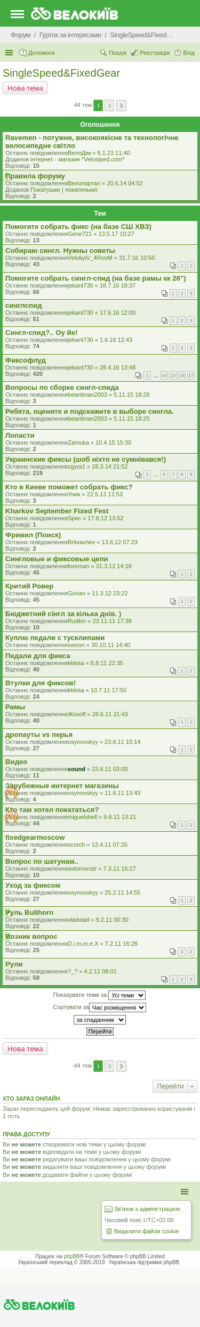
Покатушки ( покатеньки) (64, 189)
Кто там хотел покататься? (52, 810)
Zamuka (78, 442)
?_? (72, 971)
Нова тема (25, 88)
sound (76, 769)
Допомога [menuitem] (41, 53)
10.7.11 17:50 (108, 690)
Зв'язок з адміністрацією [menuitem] (147, 1209)
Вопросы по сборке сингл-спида (62, 387)
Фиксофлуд (25, 360)
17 (191, 375)
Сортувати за (99, 1007)
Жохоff (76, 714)
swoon (76, 645)
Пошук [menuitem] (117, 53)
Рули (13, 964)
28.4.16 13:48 (117, 367)
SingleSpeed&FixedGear (61, 73)
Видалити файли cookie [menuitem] (146, 1231)
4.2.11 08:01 (100, 971)
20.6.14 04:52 (124, 183)
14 (164, 375)
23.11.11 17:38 (112, 621)
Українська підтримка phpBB (144, 1262)
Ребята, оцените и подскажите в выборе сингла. (89, 411)
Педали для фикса (37, 656)
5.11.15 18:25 (131, 418)
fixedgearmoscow (35, 837)
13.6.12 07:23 (120, 542)
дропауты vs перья (39, 735)
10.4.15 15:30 (113, 442)
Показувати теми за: (99, 995)
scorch (76, 844)
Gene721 (80, 234)
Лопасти (20, 435)
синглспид (23, 305)
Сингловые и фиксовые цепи (56, 559)
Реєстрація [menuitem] (155, 53)
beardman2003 (87, 394)
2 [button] (109, 105)
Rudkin (77, 621)
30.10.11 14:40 (110, 645)
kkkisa (76, 663)
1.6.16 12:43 (116, 340)
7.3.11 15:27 (119, 868)
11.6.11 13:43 (122, 793)
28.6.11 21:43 (110, 714)
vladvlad (78, 919)
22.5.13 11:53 (105, 494)
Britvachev (81, 542)
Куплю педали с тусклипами (55, 638)
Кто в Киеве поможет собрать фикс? (69, 487)
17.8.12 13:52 (105, 518)
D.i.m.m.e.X (83, 943)
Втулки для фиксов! (40, 683)
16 (182, 375)
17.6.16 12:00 (117, 312)
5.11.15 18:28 (131, 394)
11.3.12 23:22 (109, 593)
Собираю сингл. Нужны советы (60, 251)
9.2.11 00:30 (112, 919)
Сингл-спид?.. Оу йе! (41, 333)
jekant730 (80, 285)
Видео (16, 762)
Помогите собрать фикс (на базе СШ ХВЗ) (78, 227)
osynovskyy (83, 742)
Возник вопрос (31, 936)
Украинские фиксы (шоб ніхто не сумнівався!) (85, 459)
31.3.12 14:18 (114, 566)
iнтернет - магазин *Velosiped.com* (77, 159)
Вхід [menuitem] (189, 53)
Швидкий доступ (10, 52)
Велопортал (84, 183)
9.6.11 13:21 (119, 817)
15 (173, 375)
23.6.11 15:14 (122, 742)
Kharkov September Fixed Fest (56, 511)
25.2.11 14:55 (122, 892)
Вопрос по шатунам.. (41, 861)
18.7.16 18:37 (117, 285)
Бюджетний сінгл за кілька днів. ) (63, 614)
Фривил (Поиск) (33, 535)
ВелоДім (79, 153)
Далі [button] (121, 105)
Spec (74, 518)
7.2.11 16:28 (121, 943)
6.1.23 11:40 (113, 153)
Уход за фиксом (32, 885)
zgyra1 (76, 466)
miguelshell (82, 817)
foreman (78, 566)
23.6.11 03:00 (109, 769)
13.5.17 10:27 (116, 234)
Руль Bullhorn (29, 912)
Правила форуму (35, 176)
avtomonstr (82, 868)
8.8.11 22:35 (107, 663)
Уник (74, 494)
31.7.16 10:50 (137, 258)
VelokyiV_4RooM (90, 258)
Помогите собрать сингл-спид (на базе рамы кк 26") (95, 278)
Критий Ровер (29, 586)
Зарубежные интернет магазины (62, 786)
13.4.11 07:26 (109, 844)
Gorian (76, 593)
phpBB (72, 1256)
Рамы (15, 707)
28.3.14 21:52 (109, 466)
